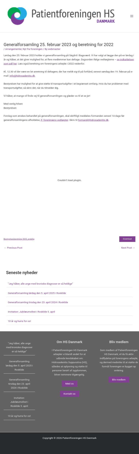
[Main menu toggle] (132, 16)
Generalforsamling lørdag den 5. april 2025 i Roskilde (37, 293)
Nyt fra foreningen (32, 49)
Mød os (69, 383)
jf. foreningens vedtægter (54, 120)
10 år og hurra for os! (19, 321)
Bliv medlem (119, 379)
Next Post (128, 248)
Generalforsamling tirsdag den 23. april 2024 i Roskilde (38, 302)
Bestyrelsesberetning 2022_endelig (19, 239)
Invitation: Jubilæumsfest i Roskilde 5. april (31, 311)
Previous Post (13, 248)
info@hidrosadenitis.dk (22, 75)
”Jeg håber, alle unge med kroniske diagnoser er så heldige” (40, 283)
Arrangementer (13, 49)
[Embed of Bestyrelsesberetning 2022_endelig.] (69, 180)
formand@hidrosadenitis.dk (93, 120)
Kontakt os (69, 393)
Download (127, 239)
